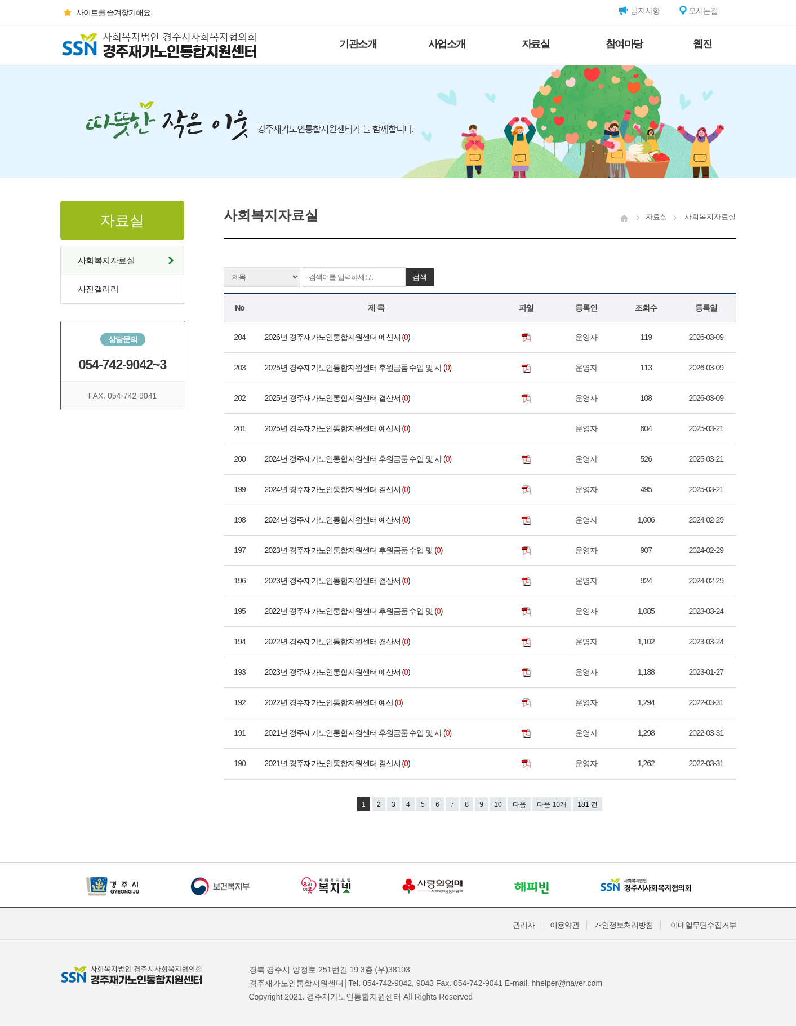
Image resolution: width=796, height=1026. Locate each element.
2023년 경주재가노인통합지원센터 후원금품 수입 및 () (354, 550)
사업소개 (446, 44)
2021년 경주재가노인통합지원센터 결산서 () (338, 763)
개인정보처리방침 (623, 925)
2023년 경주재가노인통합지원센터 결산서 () (338, 580)
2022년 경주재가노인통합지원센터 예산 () (334, 702)
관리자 (524, 925)
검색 (419, 277)
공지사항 (639, 10)
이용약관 (564, 925)
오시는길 (698, 10)
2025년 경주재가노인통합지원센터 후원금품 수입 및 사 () (359, 367)
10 (497, 804)
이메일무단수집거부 (703, 925)
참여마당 (624, 44)
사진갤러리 (98, 289)
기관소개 (357, 44)
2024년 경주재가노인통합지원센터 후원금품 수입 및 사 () (359, 458)
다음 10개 (552, 804)
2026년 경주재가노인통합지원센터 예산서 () (338, 337)
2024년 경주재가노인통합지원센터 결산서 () (338, 489)
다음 (519, 804)
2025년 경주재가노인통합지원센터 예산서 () (338, 428)
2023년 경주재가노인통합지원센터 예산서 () (338, 671)
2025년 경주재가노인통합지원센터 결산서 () (338, 398)
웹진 (702, 44)
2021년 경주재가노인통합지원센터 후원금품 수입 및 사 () (359, 732)
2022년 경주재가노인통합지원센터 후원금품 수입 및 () (354, 611)
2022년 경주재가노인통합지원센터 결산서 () (338, 641)
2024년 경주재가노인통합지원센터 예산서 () (338, 519)
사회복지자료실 (106, 260)
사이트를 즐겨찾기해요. (106, 12)
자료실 (536, 44)
